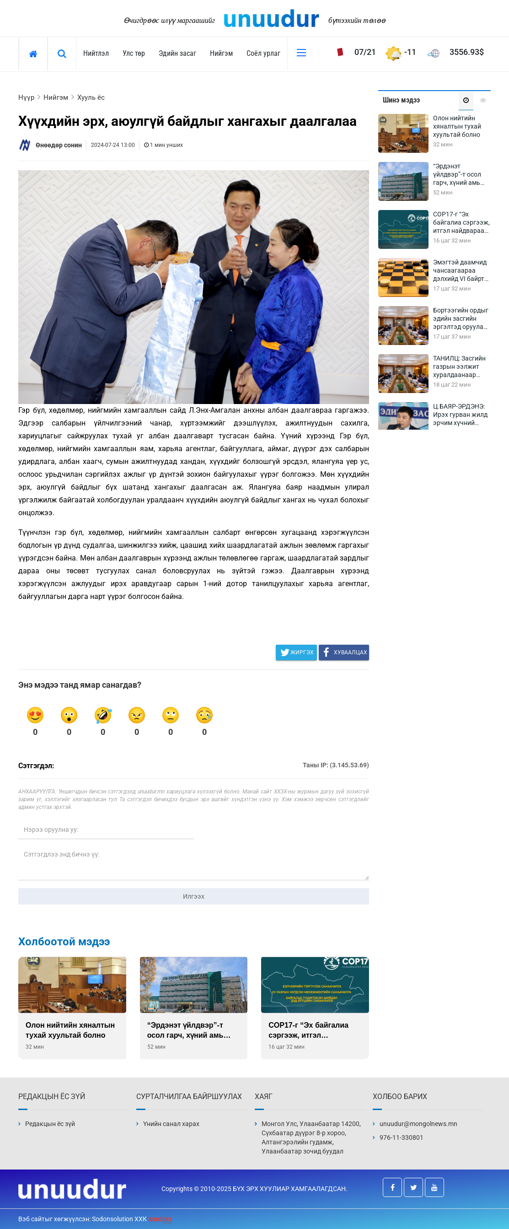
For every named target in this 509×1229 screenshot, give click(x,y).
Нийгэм (221, 53)
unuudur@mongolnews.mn (418, 1123)
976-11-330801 (401, 1137)
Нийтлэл (96, 53)
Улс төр (134, 53)
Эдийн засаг (177, 53)
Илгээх (193, 896)
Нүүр (26, 97)
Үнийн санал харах (171, 1123)
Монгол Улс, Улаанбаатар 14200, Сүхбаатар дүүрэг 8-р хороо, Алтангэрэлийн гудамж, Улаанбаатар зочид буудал (311, 1137)
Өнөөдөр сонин (59, 145)
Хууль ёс (91, 97)
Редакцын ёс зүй (50, 1123)
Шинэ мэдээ (401, 100)
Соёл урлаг (263, 53)
